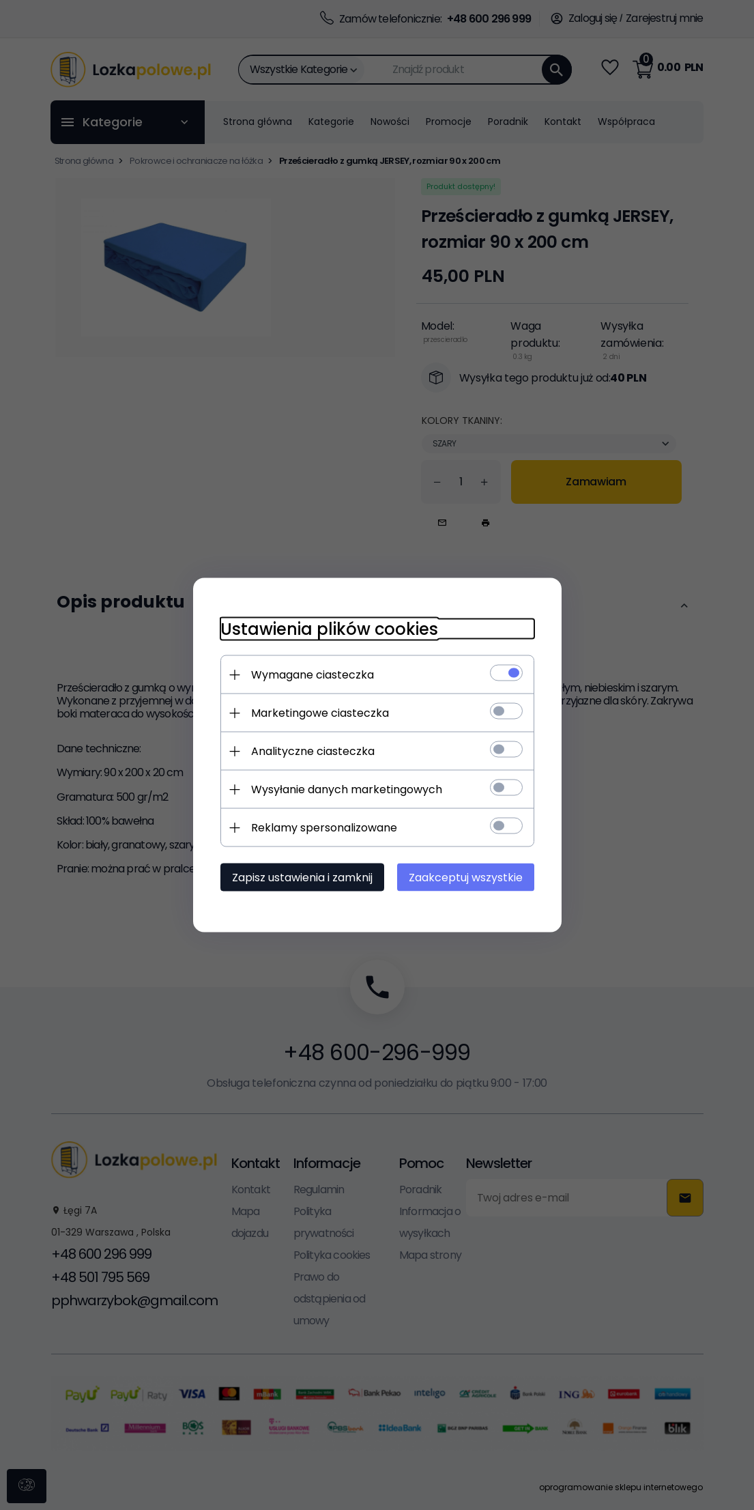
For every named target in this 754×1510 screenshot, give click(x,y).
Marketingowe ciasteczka (320, 713)
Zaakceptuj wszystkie (466, 877)
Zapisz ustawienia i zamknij (302, 877)
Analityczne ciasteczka (313, 751)
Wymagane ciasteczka (312, 675)
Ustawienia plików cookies (329, 629)
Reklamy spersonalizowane (324, 828)
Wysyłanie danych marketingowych (346, 789)
